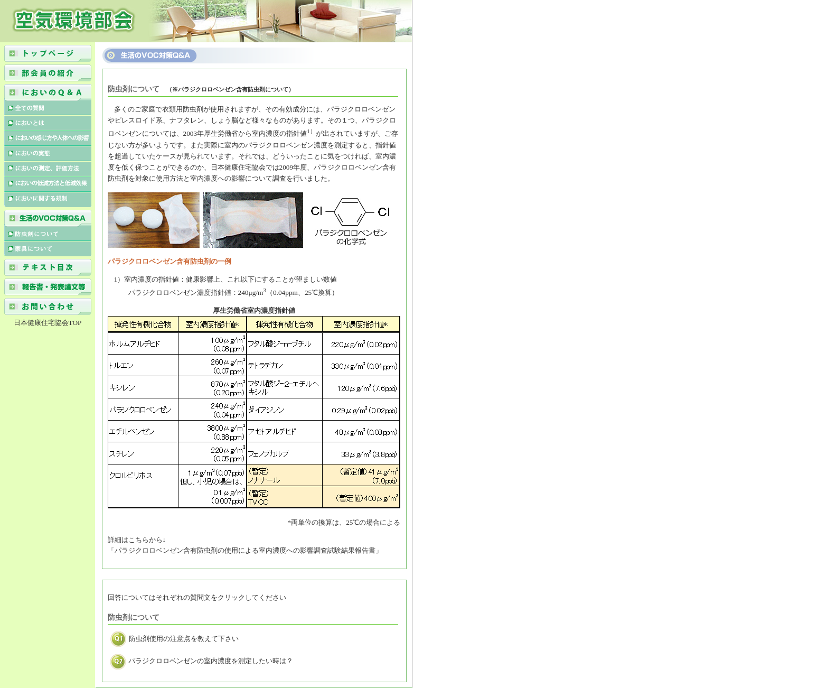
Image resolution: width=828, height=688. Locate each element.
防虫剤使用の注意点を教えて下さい (174, 639)
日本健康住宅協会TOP (48, 323)
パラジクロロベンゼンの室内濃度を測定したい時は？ (201, 661)
